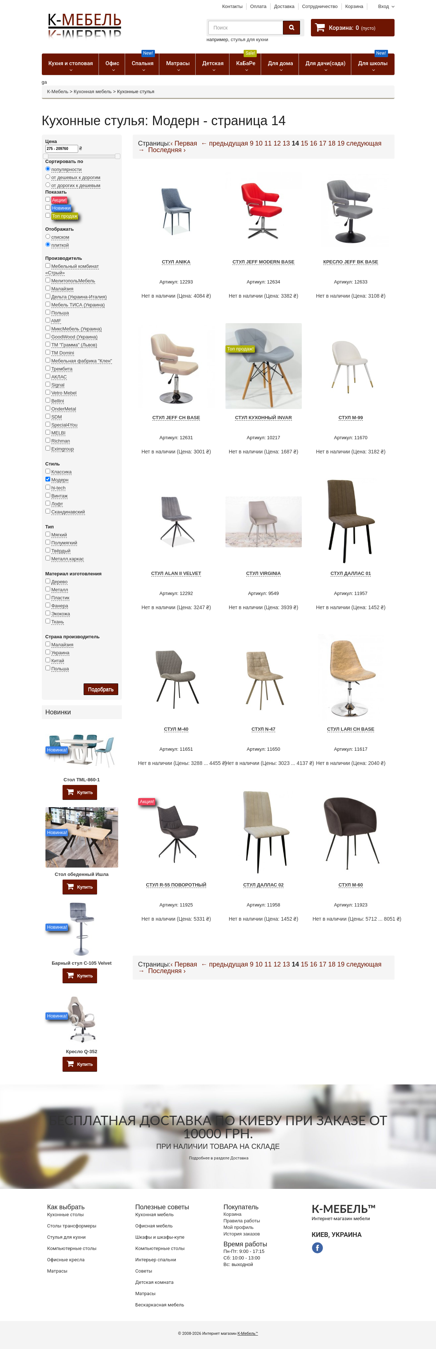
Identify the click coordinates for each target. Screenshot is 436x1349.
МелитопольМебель (73, 280)
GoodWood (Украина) (74, 337)
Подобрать (101, 689)
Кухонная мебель (93, 91)
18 (331, 143)
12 (277, 143)
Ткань (57, 621)
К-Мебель (57, 91)
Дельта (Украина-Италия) (79, 296)
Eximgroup (62, 449)
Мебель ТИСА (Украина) (78, 305)
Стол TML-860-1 (82, 779)
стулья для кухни (249, 39)
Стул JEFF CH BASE (176, 417)
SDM (56, 417)
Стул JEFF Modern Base (263, 262)
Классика (61, 472)
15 (304, 143)
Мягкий (59, 534)
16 (313, 143)
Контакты (232, 6)
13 (286, 143)
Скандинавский (68, 512)
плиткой (60, 245)
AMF (56, 321)
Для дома (280, 63)
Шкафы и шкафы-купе (159, 1237)
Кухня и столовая (70, 63)
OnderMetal (63, 409)
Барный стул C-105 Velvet (82, 963)
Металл (59, 589)
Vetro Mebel (63, 393)
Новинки (61, 208)
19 (340, 143)
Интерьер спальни (155, 1259)
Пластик (60, 597)
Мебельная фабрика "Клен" (81, 361)
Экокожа (60, 613)
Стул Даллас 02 (263, 885)
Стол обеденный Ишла (82, 874)
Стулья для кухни (66, 1237)
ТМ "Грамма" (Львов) (74, 345)
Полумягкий (64, 542)
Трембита (61, 369)
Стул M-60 (351, 885)
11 (268, 143)
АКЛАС (59, 377)
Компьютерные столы (72, 1248)
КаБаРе (246, 60)
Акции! (59, 200)
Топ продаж (64, 216)
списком (60, 237)
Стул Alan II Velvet (176, 573)
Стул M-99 (351, 417)
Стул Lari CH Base (351, 729)
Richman (60, 441)
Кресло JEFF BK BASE (350, 262)
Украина (60, 652)
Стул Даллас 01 (351, 573)
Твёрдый (61, 551)
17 (322, 143)
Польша (60, 313)
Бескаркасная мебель (159, 1305)
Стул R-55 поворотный (176, 885)
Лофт (57, 504)
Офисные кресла (66, 1259)
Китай (57, 660)
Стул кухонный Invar (263, 417)
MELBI (58, 433)
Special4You (64, 425)
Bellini (57, 401)
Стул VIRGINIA (263, 573)
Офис (112, 63)
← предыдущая (224, 143)
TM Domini (62, 353)
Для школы (373, 60)
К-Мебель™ (247, 1333)
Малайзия (62, 288)
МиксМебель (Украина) (76, 329)
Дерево (59, 581)
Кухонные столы (65, 1214)
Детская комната (154, 1282)
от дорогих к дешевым (75, 185)
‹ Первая (184, 143)
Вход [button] (383, 6)
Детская (213, 63)
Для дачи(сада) (325, 63)
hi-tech (58, 488)
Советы (143, 1271)
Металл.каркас (67, 559)
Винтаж (59, 496)
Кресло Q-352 (81, 1051)
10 (259, 143)
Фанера (59, 605)
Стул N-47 (264, 729)
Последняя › (167, 150)
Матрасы (178, 63)
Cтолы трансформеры (72, 1226)
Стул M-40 (176, 729)
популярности (66, 169)
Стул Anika (176, 262)
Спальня (143, 60)
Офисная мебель (154, 1226)
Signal (57, 385)
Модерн (59, 480)
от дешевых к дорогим (75, 177)
